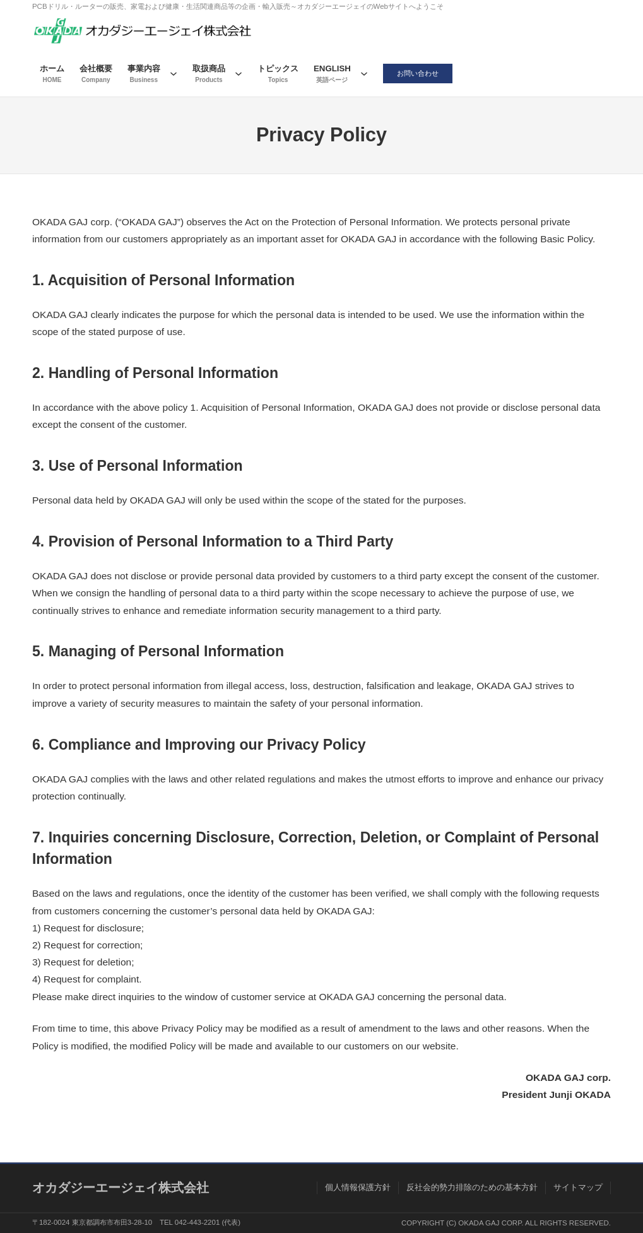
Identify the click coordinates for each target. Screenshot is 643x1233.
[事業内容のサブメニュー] (173, 73)
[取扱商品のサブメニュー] (238, 73)
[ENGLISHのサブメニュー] (364, 73)
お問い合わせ (418, 73)
